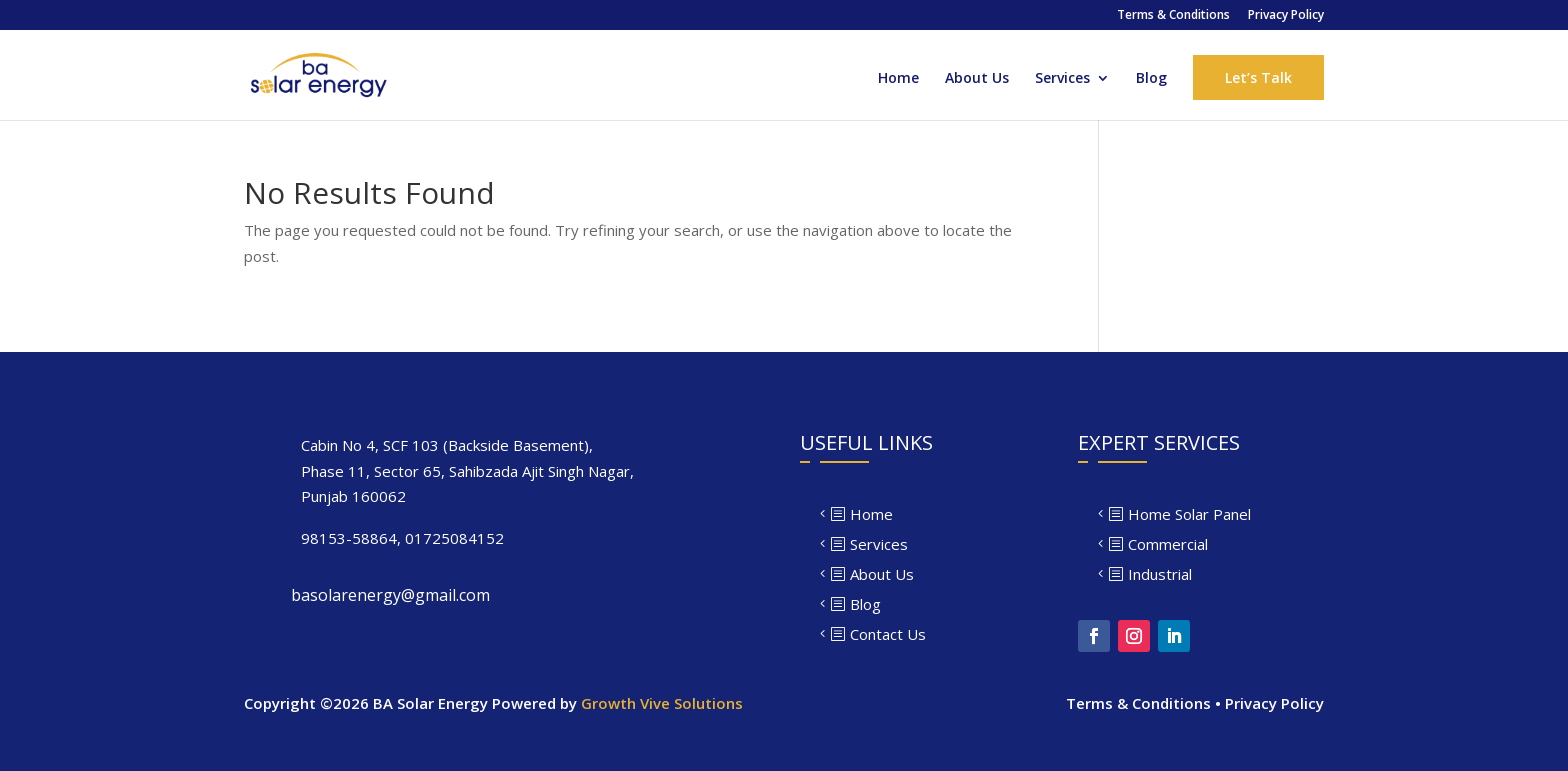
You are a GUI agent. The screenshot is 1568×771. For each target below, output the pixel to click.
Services (1062, 79)
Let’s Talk (1258, 77)
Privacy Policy (1286, 16)
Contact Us (888, 634)
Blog (1151, 79)
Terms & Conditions (1173, 16)
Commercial (1168, 544)
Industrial (1160, 574)
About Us (977, 79)
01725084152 (454, 538)
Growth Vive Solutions (662, 703)
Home (898, 79)
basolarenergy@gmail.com (390, 595)
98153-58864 (349, 538)
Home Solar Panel (1189, 514)
